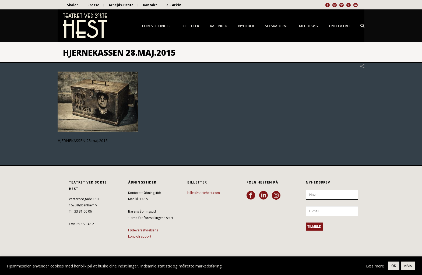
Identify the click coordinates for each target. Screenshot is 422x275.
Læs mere (375, 265)
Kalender (218, 25)
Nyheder (246, 25)
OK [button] (393, 265)
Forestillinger (156, 25)
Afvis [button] (408, 265)
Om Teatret (340, 25)
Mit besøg (308, 25)
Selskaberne (276, 25)
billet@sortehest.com (203, 193)
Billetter (190, 25)
